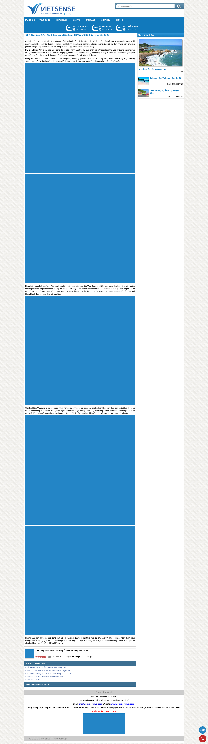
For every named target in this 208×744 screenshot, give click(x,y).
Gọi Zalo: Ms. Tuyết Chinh (119, 28)
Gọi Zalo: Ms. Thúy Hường (69, 28)
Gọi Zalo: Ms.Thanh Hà (95, 28)
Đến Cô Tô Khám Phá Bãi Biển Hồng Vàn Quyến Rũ (48, 670)
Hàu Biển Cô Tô (33, 680)
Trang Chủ (57, 8)
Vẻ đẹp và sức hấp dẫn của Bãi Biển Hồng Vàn (46, 667)
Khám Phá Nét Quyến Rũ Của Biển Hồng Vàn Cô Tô (49, 674)
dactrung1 (73, 29)
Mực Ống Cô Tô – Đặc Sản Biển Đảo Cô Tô (45, 677)
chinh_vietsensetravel (123, 29)
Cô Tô (94, 59)
